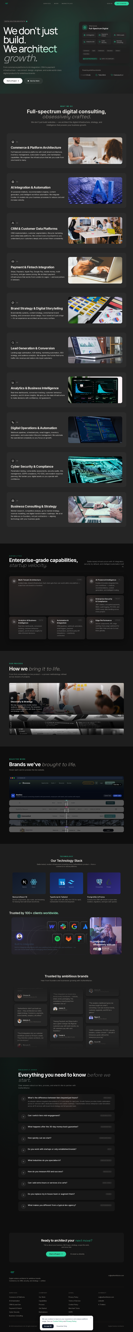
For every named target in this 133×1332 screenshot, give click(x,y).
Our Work (42, 1297)
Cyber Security (14, 1312)
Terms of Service (74, 1301)
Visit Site (51, 817)
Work (56, 3)
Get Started (121, 3)
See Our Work (33, 81)
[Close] (91, 1318)
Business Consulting (16, 1316)
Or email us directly (77, 1254)
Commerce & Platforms (17, 1297)
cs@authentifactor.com (116, 1275)
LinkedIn (101, 1301)
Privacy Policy (73, 1297)
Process (41, 1304)
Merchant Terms (74, 1308)
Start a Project (13, 81)
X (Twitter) (102, 1304)
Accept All (48, 1326)
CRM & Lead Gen (15, 1304)
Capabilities (43, 1301)
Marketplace (67, 3)
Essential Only (62, 1326)
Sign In (109, 3)
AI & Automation (14, 1301)
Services (47, 3)
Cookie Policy (73, 1304)
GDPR (71, 1312)
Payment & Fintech (15, 1308)
